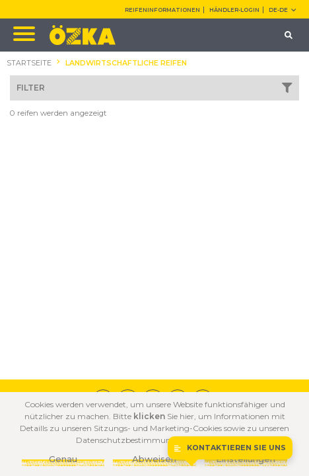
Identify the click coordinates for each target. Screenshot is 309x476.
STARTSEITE (29, 63)
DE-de (282, 10)
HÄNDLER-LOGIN (234, 10)
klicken (149, 416)
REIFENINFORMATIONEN (162, 10)
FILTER (154, 88)
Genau (63, 459)
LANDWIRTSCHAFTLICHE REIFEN (126, 63)
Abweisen (154, 459)
